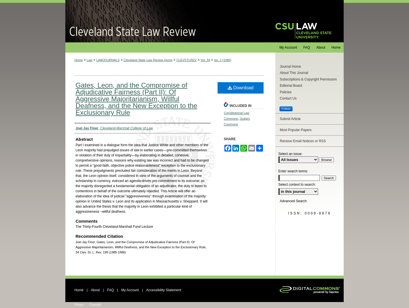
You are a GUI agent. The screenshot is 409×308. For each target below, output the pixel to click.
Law (89, 60)
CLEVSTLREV (186, 60)
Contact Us (288, 98)
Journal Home (290, 67)
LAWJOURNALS (108, 60)
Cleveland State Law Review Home (148, 60)
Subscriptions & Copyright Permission (308, 79)
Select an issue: (290, 154)
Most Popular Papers (296, 130)
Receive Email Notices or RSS (303, 141)
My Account (130, 290)
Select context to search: (297, 185)
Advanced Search (293, 201)
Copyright (95, 304)
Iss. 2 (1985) (222, 60)
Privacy (79, 304)
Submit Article (290, 119)
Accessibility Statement (163, 290)
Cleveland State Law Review (164, 21)
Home (78, 60)
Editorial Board (291, 86)
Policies (285, 92)
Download (241, 87)
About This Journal (294, 73)
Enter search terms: (293, 171)
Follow (286, 108)
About (95, 290)
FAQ (110, 290)
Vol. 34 (205, 60)
